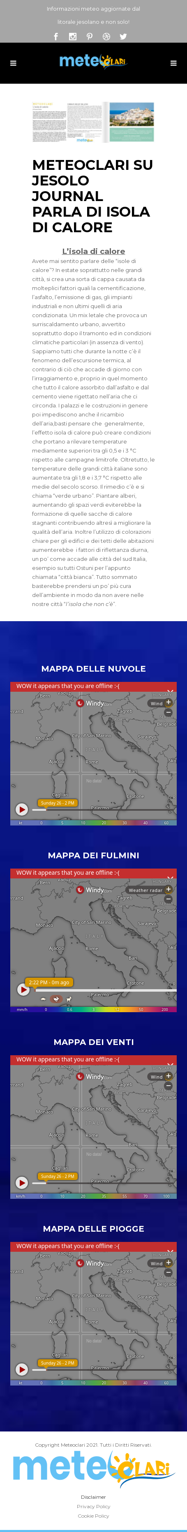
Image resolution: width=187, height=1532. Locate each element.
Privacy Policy (94, 1506)
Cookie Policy (93, 1516)
